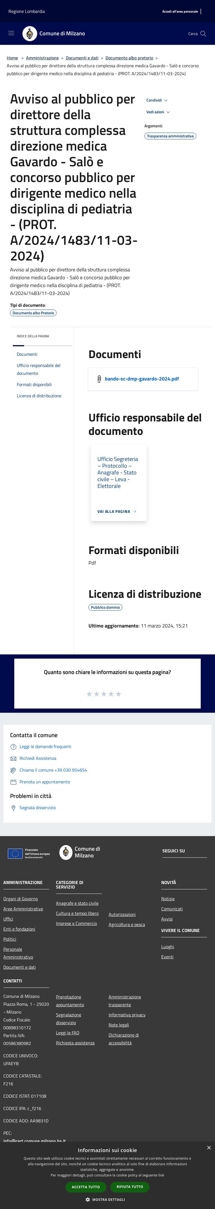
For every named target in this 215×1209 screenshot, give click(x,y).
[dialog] (107, 1175)
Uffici (8, 918)
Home (12, 57)
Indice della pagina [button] (33, 336)
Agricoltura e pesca (127, 924)
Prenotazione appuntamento (70, 1000)
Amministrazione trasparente (125, 1000)
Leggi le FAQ (68, 1032)
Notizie (168, 898)
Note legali (119, 1024)
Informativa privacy (127, 1014)
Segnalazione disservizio (68, 1018)
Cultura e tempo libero (77, 913)
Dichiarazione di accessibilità (124, 1039)
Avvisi (167, 918)
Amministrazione (42, 57)
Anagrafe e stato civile (77, 903)
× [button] (209, 1148)
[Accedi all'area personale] (180, 11)
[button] (107, 1199)
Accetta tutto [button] (86, 1187)
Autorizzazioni (122, 914)
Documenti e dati (82, 57)
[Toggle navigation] (11, 33)
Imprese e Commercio (76, 923)
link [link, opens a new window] (161, 1175)
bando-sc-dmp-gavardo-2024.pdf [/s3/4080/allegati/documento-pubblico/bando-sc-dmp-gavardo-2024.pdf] (142, 378)
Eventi (167, 956)
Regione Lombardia (26, 11)
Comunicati (172, 908)
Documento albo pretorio (129, 57)
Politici (9, 939)
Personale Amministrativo (18, 953)
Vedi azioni (159, 112)
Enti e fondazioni (19, 929)
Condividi (157, 100)
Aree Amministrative (23, 908)
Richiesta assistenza (75, 1042)
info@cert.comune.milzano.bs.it (34, 1141)
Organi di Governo (20, 898)
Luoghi (167, 946)
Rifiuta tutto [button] (130, 1186)
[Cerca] (203, 33)
